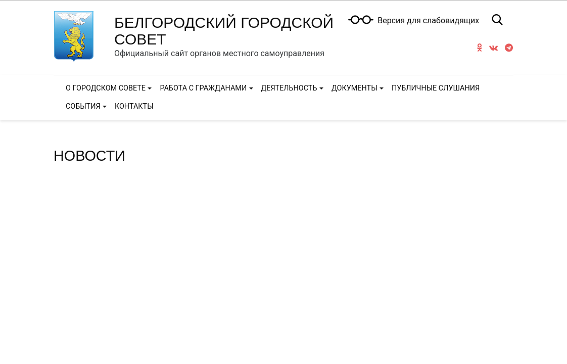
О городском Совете (106, 88)
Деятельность (289, 88)
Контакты (134, 106)
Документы (354, 88)
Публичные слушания (436, 88)
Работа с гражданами (203, 88)
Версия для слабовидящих (428, 21)
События (83, 106)
